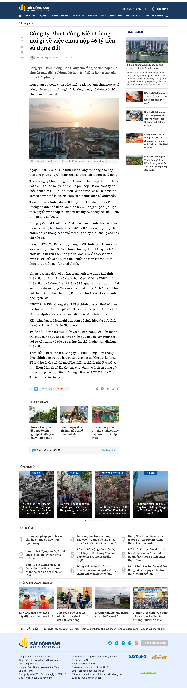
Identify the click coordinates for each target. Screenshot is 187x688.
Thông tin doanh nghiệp (36, 583)
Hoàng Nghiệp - (45, 57)
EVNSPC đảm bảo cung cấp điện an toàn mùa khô (36, 614)
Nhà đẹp (135, 15)
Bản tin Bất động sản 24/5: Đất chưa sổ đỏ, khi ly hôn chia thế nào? (155, 98)
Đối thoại (65, 15)
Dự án (103, 15)
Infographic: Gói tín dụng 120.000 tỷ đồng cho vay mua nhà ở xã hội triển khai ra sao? (156, 141)
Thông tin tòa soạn (154, 642)
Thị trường (91, 15)
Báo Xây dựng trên (54, 389)
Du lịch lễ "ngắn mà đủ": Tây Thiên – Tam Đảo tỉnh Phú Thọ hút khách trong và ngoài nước (90, 628)
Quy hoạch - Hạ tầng (48, 15)
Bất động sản (26, 23)
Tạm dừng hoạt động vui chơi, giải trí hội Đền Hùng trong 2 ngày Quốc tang (74, 508)
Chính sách (29, 15)
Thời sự (74, 473)
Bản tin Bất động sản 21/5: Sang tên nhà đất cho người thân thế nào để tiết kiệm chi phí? (155, 119)
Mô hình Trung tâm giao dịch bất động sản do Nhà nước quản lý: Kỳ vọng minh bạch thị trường (147, 554)
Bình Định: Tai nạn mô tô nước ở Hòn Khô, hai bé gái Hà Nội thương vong (112, 510)
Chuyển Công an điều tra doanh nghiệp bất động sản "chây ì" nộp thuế (42, 432)
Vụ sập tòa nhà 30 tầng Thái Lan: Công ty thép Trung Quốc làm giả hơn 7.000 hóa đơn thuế (36, 508)
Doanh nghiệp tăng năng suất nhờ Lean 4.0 (111, 614)
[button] (22, 33)
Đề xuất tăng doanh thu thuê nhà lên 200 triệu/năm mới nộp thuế (105, 432)
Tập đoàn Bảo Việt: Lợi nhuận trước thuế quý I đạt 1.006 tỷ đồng (72, 616)
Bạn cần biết (29, 628)
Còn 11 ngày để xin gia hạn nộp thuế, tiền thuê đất (72, 430)
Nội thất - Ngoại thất (118, 15)
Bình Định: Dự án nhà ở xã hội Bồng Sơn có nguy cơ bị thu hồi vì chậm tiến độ (148, 570)
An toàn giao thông (112, 473)
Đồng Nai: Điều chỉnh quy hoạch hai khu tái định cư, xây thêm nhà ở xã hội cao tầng (97, 570)
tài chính (56, 228)
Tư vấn (146, 15)
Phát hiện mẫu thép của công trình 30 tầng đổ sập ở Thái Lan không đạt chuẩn (151, 508)
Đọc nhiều (134, 32)
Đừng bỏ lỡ (27, 467)
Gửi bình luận (109, 450)
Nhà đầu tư (78, 15)
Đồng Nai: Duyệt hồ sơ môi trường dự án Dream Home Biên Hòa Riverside (145, 539)
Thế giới (36, 473)
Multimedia (157, 15)
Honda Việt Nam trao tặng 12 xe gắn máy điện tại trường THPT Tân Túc (150, 616)
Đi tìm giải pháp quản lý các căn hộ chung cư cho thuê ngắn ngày (144, 66)
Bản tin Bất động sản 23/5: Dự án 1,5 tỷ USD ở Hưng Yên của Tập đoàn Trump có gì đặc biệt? (155, 163)
